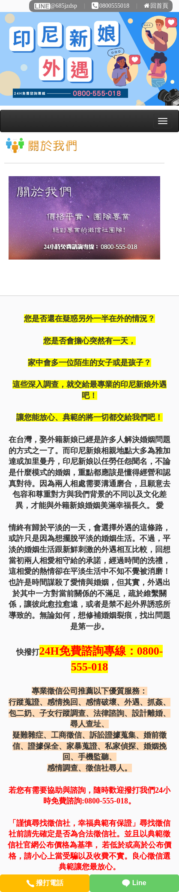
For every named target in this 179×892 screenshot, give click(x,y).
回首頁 (156, 6)
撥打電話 (44, 882)
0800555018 (110, 6)
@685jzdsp (55, 6)
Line (134, 882)
